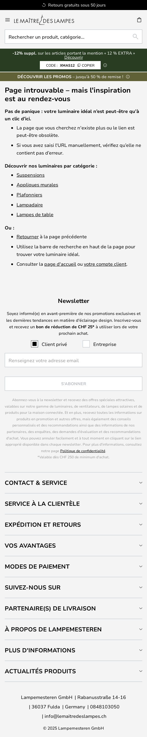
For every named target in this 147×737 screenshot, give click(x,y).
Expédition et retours (43, 524)
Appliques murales (37, 184)
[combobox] (73, 36)
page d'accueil (60, 264)
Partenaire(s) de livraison (50, 608)
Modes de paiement (37, 566)
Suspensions (31, 175)
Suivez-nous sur (33, 587)
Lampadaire (30, 204)
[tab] (73, 482)
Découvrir (73, 57)
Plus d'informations (40, 650)
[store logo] (47, 19)
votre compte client (105, 264)
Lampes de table (35, 214)
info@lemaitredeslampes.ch (76, 716)
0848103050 (105, 706)
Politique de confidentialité (82, 450)
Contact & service (36, 483)
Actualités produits (40, 671)
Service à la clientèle (42, 504)
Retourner (28, 236)
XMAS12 (70, 65)
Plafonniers (29, 194)
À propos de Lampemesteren (53, 629)
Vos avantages (30, 545)
